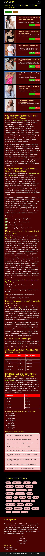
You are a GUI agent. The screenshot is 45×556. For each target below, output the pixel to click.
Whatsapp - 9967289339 (10, 549)
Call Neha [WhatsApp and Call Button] (15, 11)
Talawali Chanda (18, 508)
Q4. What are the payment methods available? (18, 446)
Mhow (33, 501)
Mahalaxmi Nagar (17, 482)
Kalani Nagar (20, 504)
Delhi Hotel (22, 538)
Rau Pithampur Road (21, 490)
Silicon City (29, 493)
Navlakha (8, 512)
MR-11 (15, 497)
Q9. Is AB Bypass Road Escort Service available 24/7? (20, 468)
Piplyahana (35, 497)
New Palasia (22, 497)
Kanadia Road (35, 508)
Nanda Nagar (16, 512)
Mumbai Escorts (23, 540)
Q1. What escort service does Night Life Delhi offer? (20, 435)
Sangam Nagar (9, 493)
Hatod (29, 497)
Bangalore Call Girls (22, 542)
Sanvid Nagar (29, 504)
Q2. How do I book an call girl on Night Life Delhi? (19, 439)
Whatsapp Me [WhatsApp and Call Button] (8, 11)
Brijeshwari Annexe (10, 504)
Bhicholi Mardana (10, 490)
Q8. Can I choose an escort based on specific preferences (21, 464)
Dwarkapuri (26, 508)
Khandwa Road (9, 486)
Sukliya (30, 490)
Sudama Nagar (29, 486)
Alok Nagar (16, 501)
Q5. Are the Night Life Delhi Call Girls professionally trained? (22, 450)
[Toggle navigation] (39, 2)
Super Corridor (26, 482)
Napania (34, 482)
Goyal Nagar (9, 508)
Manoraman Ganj (25, 501)
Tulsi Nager (8, 501)
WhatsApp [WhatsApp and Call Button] (32, 25)
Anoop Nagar (25, 512)
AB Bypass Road (19, 486)
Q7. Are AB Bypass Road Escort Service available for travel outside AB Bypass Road (21, 460)
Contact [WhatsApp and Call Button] (37, 25)
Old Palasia (8, 497)
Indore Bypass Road (20, 493)
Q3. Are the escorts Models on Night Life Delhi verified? (20, 443)
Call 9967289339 (8, 547)
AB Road (8, 482)
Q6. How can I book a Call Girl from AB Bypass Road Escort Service (22, 455)
